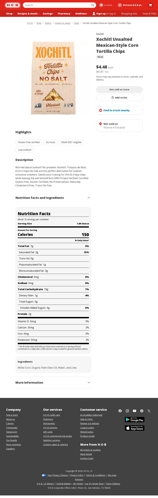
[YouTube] (134, 411)
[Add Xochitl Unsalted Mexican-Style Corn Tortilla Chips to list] (119, 97)
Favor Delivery (113, 483)
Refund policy (86, 431)
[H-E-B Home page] (12, 5)
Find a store (12, 415)
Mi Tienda (78, 483)
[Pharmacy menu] (64, 13)
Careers (10, 423)
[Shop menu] (10, 13)
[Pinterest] (141, 411)
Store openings (13, 444)
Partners (79, 479)
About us (10, 419)
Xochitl (100, 33)
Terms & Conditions (95, 475)
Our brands (11, 440)
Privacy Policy (76, 475)
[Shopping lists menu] (129, 13)
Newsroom (11, 431)
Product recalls (87, 436)
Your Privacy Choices (57, 475)
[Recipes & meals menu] (28, 13)
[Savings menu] (48, 13)
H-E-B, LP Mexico (45, 483)
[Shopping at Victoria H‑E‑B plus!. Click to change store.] (131, 5)
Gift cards (48, 431)
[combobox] (56, 5)
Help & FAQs (86, 419)
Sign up (99, 13)
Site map (112, 475)
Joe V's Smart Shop (94, 483)
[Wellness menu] (81, 13)
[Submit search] (93, 5)
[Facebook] (120, 411)
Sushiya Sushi (86, 458)
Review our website (89, 423)
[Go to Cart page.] (150, 5)
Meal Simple (86, 454)
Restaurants (49, 423)
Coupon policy (87, 427)
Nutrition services (51, 440)
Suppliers (10, 448)
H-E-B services (50, 427)
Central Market (63, 483)
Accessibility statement (91, 415)
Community (11, 427)
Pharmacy (48, 419)
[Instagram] (127, 411)
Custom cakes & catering (55, 444)
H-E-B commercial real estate (57, 436)
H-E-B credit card (51, 415)
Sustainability (12, 436)
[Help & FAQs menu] (149, 13)
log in (112, 13)
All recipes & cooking (90, 449)
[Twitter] (149, 411)
